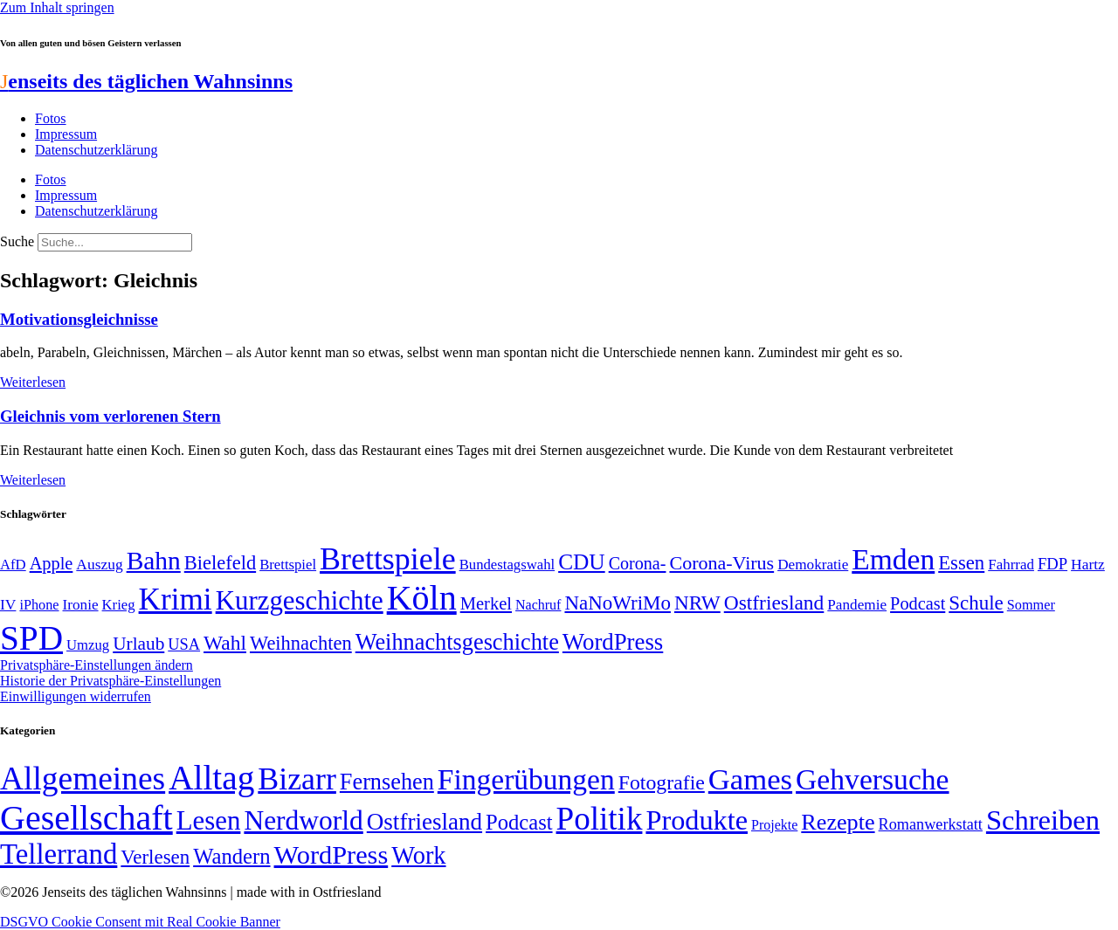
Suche (17, 241)
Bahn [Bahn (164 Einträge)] (154, 561)
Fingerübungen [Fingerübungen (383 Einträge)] (526, 779)
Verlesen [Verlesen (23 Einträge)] (155, 857)
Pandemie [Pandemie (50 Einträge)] (857, 604)
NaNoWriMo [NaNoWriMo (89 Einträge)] (617, 603)
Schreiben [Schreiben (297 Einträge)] (1043, 820)
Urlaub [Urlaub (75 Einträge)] (138, 643)
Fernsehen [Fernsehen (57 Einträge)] (387, 782)
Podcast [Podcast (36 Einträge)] (519, 822)
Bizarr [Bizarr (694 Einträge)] (297, 778)
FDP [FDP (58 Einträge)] (1052, 564)
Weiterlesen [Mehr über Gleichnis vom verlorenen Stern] (33, 479)
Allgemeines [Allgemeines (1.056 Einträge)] (82, 778)
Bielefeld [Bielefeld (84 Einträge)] (220, 563)
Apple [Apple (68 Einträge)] (51, 563)
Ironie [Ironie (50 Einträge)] (81, 604)
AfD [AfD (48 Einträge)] (13, 564)
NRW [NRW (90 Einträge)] (697, 602)
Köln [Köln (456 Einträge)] (422, 597)
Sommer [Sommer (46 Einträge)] (1031, 605)
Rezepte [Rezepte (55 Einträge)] (837, 822)
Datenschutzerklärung (96, 149)
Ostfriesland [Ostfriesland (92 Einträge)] (774, 602)
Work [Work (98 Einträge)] (418, 855)
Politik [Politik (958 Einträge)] (599, 819)
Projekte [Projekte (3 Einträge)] (774, 824)
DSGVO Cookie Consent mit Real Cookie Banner (140, 921)
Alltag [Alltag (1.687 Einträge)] (211, 777)
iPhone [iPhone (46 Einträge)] (39, 605)
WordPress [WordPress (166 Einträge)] (331, 855)
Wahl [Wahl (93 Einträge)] (225, 642)
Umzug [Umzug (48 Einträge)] (87, 645)
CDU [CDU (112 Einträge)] (581, 561)
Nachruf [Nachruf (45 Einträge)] (538, 604)
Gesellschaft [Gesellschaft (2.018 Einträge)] (86, 817)
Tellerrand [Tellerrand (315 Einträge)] (58, 854)
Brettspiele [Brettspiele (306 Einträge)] (388, 558)
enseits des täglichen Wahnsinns (146, 81)
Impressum (66, 134)
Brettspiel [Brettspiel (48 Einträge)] (287, 564)
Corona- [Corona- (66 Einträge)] (637, 563)
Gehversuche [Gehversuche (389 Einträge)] (872, 779)
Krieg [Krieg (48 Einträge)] (118, 604)
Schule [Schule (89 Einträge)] (976, 603)
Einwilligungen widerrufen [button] (75, 696)
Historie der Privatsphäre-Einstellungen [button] (110, 680)
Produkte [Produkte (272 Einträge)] (696, 820)
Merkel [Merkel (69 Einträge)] (486, 603)
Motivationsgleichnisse (79, 319)
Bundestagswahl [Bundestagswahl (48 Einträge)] (507, 564)
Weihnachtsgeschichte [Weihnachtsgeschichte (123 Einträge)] (457, 642)
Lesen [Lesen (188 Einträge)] (208, 820)
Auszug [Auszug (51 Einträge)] (99, 564)
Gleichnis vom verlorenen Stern (110, 416)
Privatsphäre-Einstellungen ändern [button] (96, 665)
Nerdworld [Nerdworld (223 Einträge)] (303, 820)
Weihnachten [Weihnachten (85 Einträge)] (301, 643)
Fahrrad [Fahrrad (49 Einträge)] (1011, 564)
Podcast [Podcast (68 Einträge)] (917, 603)
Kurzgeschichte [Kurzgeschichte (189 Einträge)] (299, 600)
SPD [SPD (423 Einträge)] (31, 638)
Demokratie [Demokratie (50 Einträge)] (812, 564)
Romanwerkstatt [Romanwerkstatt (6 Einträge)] (931, 824)
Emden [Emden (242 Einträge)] (893, 559)
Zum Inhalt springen (57, 7)
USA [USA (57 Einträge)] (184, 644)
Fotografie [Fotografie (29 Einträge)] (661, 782)
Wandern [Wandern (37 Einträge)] (231, 856)
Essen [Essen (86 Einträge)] (961, 563)
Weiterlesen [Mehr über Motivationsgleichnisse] (33, 382)
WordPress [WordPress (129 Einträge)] (612, 642)
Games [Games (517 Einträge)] (750, 779)
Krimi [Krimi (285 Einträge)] (175, 599)
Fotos (50, 118)
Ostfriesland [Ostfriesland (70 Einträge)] (424, 822)
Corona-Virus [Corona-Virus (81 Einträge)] (721, 563)
